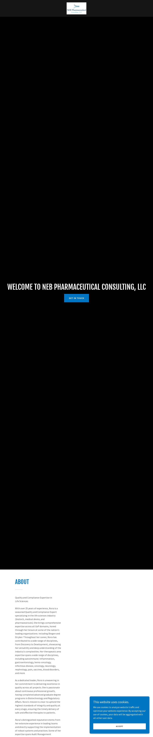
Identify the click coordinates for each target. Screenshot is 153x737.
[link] (76, 8)
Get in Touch (76, 298)
